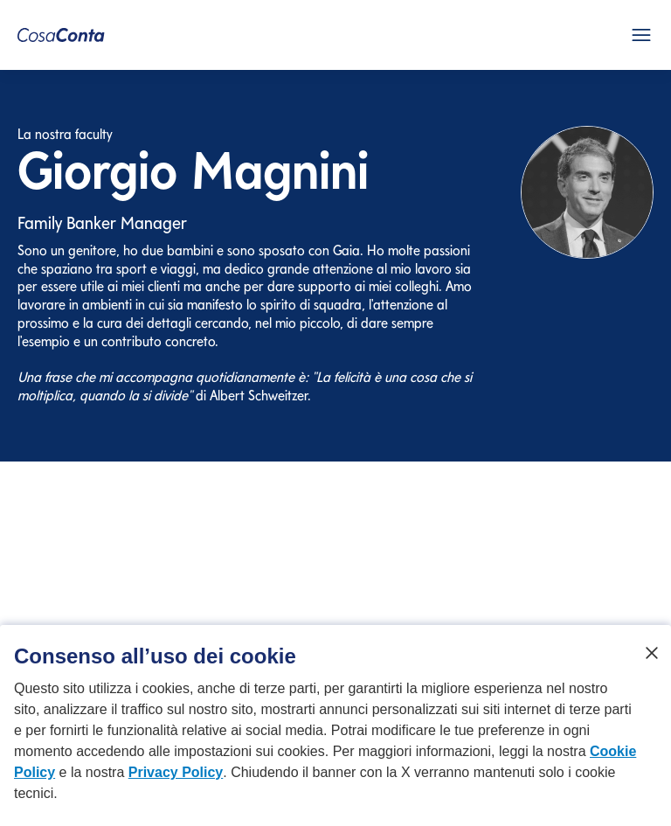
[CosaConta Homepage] (61, 35)
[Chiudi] (652, 661)
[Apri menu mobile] (641, 35)
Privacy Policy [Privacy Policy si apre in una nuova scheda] (176, 781)
